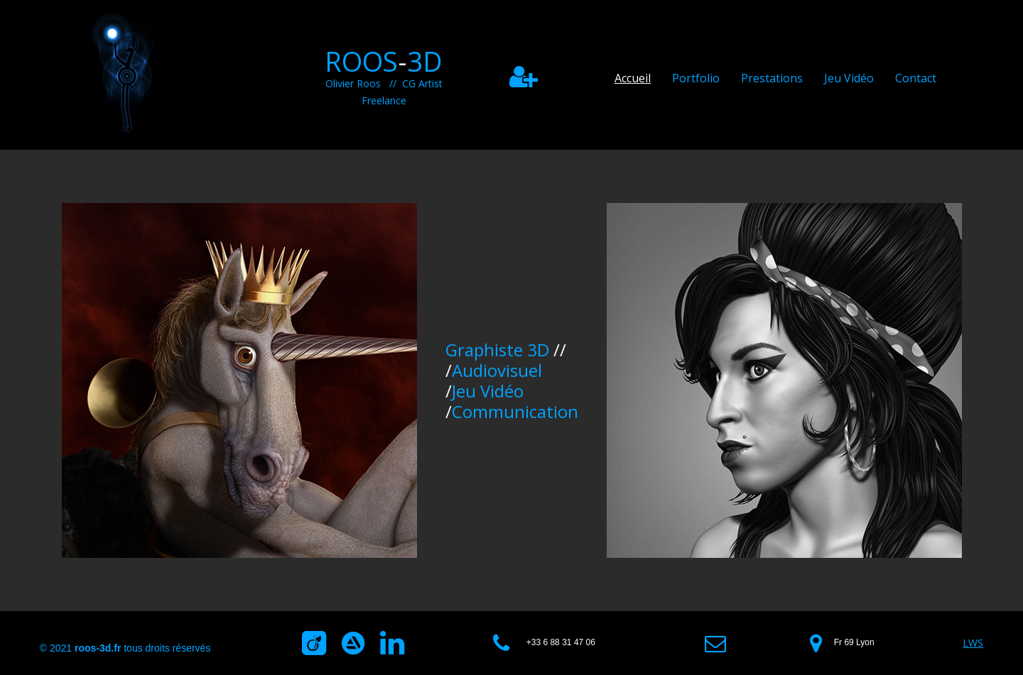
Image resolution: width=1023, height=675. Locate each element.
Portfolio (696, 78)
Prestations (772, 78)
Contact (915, 78)
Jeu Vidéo (849, 78)
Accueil (633, 78)
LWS (973, 642)
